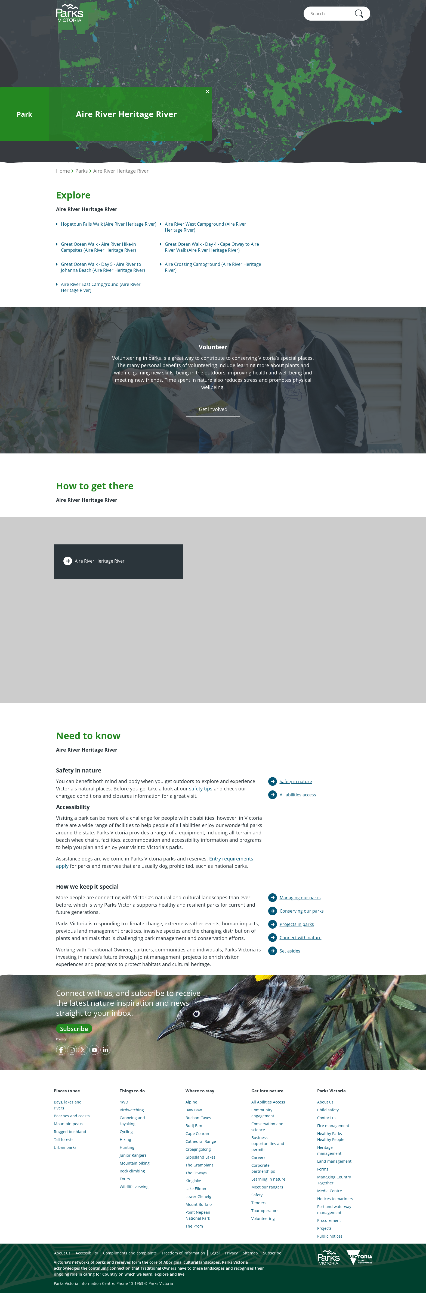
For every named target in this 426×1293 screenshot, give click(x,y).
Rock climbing (132, 1171)
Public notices (329, 1236)
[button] (359, 14)
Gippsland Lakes (200, 1157)
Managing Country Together (334, 1179)
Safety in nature (296, 781)
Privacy (61, 1039)
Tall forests (63, 1139)
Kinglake (193, 1180)
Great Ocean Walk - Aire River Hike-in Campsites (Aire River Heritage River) (98, 247)
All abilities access (298, 795)
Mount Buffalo (199, 1204)
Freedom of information (183, 1253)
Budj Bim (194, 1125)
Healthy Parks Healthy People (330, 1136)
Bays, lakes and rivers (68, 1105)
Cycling (126, 1131)
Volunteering (263, 1218)
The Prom (194, 1226)
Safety (257, 1194)
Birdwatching (132, 1109)
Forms (322, 1169)
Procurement (329, 1220)
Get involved (213, 409)
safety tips (200, 788)
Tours (125, 1178)
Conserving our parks (302, 911)
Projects (324, 1228)
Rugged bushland (70, 1131)
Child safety (328, 1109)
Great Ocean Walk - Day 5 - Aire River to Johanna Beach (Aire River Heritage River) (103, 267)
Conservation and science (267, 1126)
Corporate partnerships (263, 1168)
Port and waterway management (334, 1209)
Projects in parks (297, 924)
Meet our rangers (267, 1187)
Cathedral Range (201, 1141)
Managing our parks (300, 898)
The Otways (196, 1172)
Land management (334, 1161)
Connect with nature (301, 938)
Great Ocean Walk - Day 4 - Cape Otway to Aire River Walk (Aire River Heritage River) (212, 247)
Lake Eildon (196, 1188)
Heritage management (329, 1150)
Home (63, 171)
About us (325, 1102)
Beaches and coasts (72, 1115)
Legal (215, 1253)
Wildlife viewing (134, 1186)
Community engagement (262, 1112)
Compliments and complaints (130, 1253)
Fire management (333, 1125)
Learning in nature (268, 1179)
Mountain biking (135, 1163)
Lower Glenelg (198, 1196)
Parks (81, 171)
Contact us (327, 1117)
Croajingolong (198, 1149)
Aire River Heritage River (121, 171)
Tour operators (265, 1210)
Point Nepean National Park (198, 1215)
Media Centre (329, 1190)
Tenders (258, 1202)
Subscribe (74, 1028)
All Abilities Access (268, 1102)
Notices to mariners (335, 1198)
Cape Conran (197, 1133)
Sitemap (250, 1253)
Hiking (125, 1139)
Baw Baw (194, 1109)
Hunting (127, 1147)
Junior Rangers (133, 1155)
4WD (124, 1102)
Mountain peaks (68, 1123)
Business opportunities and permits (267, 1143)
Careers (258, 1157)
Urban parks (65, 1147)
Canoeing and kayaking (132, 1120)
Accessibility (87, 1253)
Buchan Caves (198, 1117)
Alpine (191, 1102)
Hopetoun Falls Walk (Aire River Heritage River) (108, 224)
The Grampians (200, 1165)
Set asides (290, 951)
